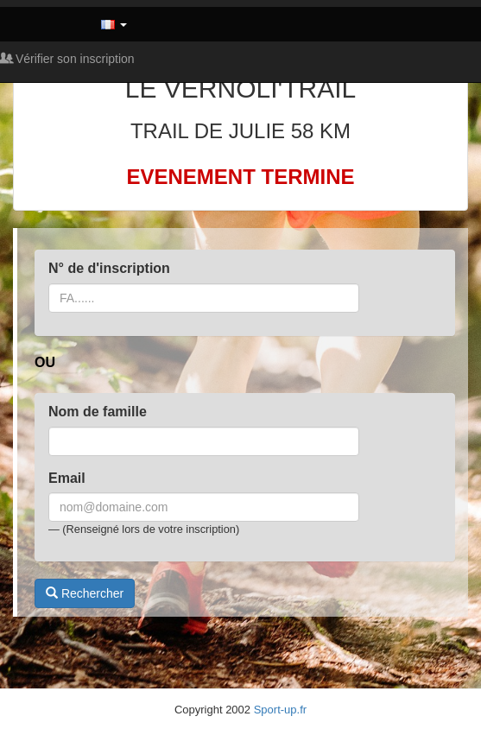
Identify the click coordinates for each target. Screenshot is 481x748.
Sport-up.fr (280, 709)
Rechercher (84, 593)
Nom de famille (97, 411)
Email (66, 478)
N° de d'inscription (109, 268)
